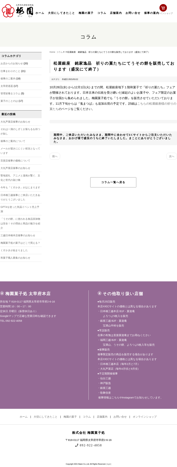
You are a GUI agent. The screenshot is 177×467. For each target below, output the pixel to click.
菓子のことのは (9, 100)
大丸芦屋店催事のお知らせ (15, 121)
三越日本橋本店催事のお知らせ (18, 235)
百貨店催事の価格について (15, 160)
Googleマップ (8, 315)
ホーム (39, 13)
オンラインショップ (165, 10)
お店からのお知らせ (12, 63)
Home (52, 52)
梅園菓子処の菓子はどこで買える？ (20, 242)
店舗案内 (116, 13)
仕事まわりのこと (10, 71)
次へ (171, 156)
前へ (55, 156)
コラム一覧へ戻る (113, 182)
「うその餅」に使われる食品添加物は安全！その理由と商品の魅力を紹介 (20, 223)
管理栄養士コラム (10, 93)
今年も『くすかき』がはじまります (20, 187)
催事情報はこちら (108, 397)
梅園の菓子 (86, 13)
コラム (101, 13)
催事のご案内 (8, 78)
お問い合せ (133, 13)
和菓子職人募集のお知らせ (15, 257)
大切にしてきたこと (61, 13)
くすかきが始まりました (14, 250)
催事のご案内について (13, 141)
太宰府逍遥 (7, 86)
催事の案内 (151, 13)
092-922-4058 (88, 445)
